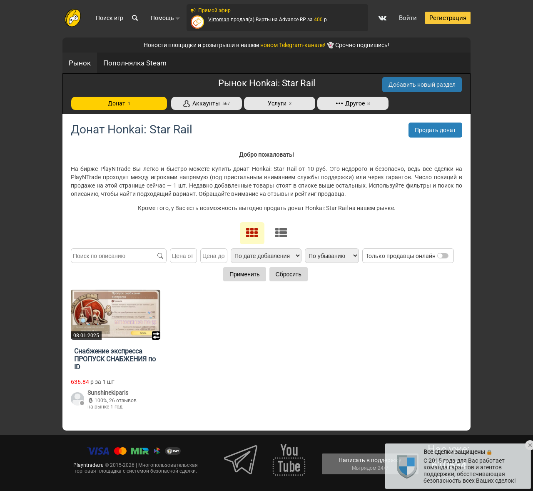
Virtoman (218, 20)
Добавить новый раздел (422, 84)
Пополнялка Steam (135, 63)
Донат (119, 103)
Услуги (279, 103)
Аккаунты (206, 103)
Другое (353, 103)
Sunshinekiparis (107, 392)
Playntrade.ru (88, 465)
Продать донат (435, 130)
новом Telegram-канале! (293, 45)
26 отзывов (123, 400)
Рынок (80, 63)
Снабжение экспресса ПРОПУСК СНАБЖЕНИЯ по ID (115, 359)
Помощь (165, 18)
